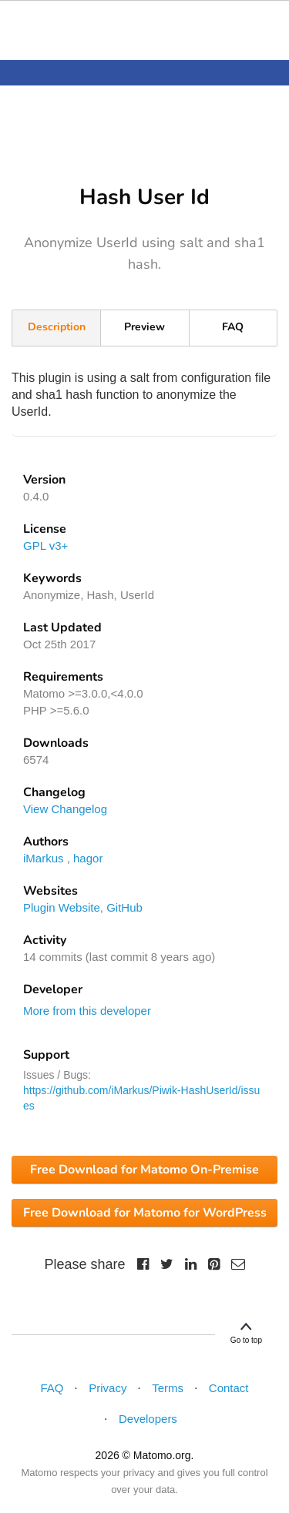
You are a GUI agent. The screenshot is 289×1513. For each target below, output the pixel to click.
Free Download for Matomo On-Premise (144, 1169)
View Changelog (65, 808)
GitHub (124, 907)
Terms (167, 1387)
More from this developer (87, 1010)
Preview (144, 327)
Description (57, 327)
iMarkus (43, 858)
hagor (87, 858)
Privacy (107, 1387)
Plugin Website (61, 907)
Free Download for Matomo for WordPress (145, 1212)
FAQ (233, 327)
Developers (148, 1418)
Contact (229, 1387)
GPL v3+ (45, 545)
